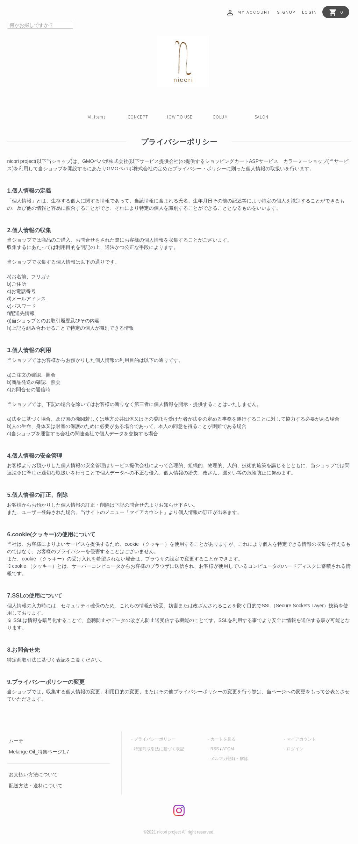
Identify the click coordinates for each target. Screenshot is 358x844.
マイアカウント (301, 739)
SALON (261, 117)
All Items (97, 117)
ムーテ (16, 740)
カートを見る (223, 739)
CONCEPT (138, 117)
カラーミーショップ (305, 161)
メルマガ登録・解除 (229, 758)
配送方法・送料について (36, 785)
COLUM (220, 117)
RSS (214, 748)
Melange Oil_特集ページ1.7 (39, 751)
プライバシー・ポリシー (199, 168)
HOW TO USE (179, 117)
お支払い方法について (33, 774)
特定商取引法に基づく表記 (159, 748)
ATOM (228, 748)
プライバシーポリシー (155, 739)
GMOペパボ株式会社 (105, 161)
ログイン (295, 748)
